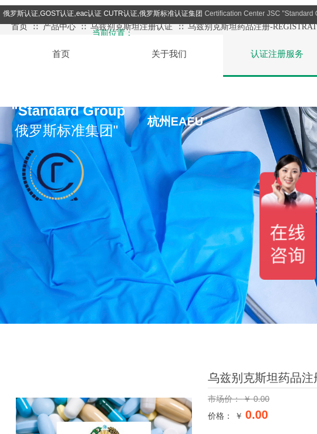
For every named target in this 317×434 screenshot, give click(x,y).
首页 (19, 26)
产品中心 (59, 26)
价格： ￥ (225, 416)
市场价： (225, 399)
